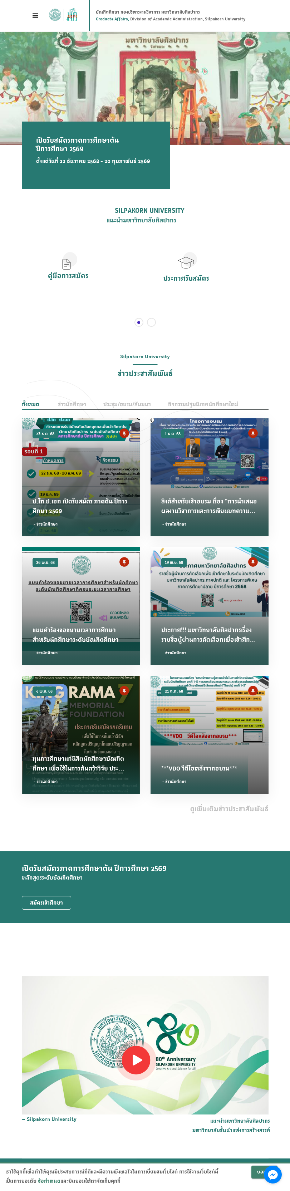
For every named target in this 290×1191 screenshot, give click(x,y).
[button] (186, 270)
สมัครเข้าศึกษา (46, 902)
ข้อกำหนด (49, 1181)
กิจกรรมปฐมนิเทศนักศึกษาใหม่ (203, 404)
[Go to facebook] (273, 1174)
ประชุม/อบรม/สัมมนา (127, 404)
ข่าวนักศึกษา (72, 404)
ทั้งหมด (30, 404)
